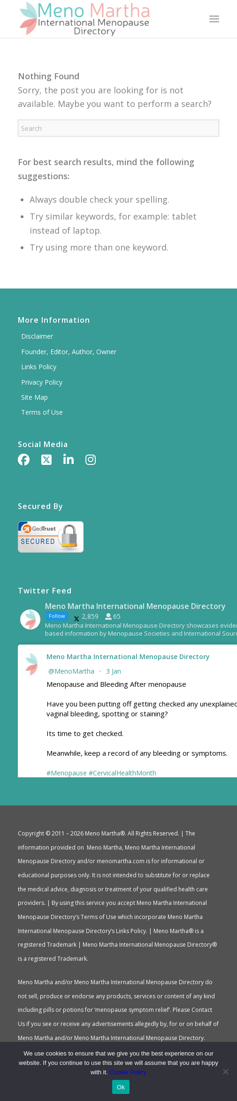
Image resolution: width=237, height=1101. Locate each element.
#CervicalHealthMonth (122, 772)
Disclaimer (37, 336)
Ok (121, 1087)
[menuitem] (214, 19)
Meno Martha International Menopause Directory (128, 656)
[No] (225, 1071)
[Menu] (214, 19)
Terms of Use (42, 412)
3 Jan (114, 671)
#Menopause (66, 772)
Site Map (34, 397)
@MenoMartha (71, 671)
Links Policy (38, 366)
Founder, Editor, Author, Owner (68, 351)
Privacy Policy (41, 382)
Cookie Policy (127, 1072)
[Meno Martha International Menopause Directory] (98, 19)
